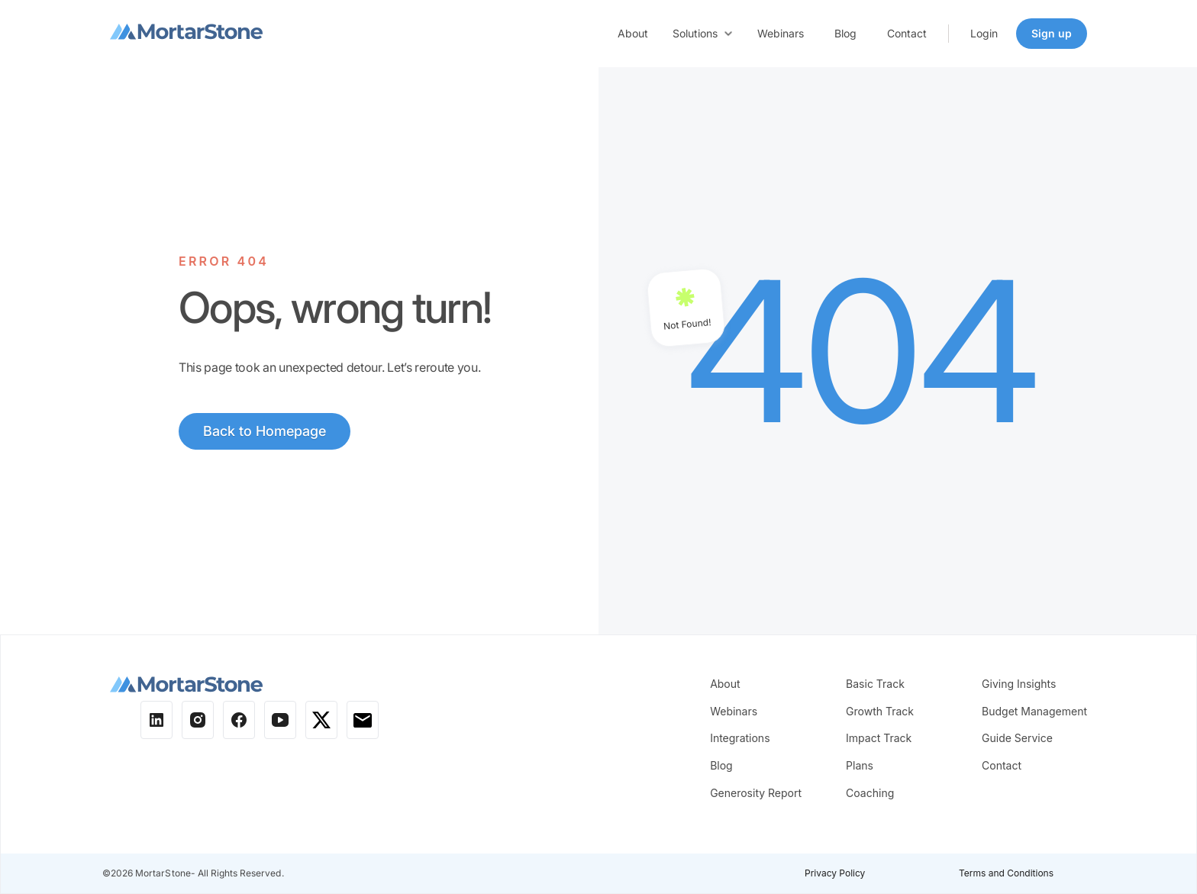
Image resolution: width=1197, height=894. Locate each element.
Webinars (780, 33)
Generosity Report (756, 792)
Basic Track (875, 683)
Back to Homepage (264, 431)
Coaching (870, 792)
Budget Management (1034, 711)
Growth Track (880, 711)
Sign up (1051, 33)
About (633, 33)
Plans (859, 765)
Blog (845, 33)
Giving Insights (1019, 683)
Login (984, 33)
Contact (907, 33)
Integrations (740, 737)
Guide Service (1017, 737)
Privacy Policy (835, 873)
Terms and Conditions (1006, 873)
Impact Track (878, 737)
